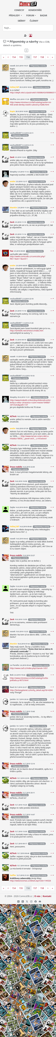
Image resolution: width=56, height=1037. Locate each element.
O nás (37, 896)
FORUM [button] (30, 15)
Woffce (13, 99)
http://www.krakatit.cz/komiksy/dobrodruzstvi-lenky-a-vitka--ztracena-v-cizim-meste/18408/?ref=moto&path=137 (30, 402)
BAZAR (43, 15)
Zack (12, 157)
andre (12, 181)
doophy (13, 171)
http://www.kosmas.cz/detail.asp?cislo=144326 (30, 880)
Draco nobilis (16, 466)
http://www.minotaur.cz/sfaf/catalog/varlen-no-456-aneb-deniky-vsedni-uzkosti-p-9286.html (30, 103)
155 (21, 57)
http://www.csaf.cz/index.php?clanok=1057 (29, 668)
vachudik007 (16, 133)
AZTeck (13, 416)
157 (35, 57)
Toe (11, 251)
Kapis (12, 111)
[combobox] (28, 28)
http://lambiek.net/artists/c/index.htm (26, 330)
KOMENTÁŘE (35, 10)
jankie (13, 699)
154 (14, 57)
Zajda (12, 507)
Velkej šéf (14, 87)
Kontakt (47, 896)
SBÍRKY (21, 20)
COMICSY (19, 10)
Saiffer (13, 875)
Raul (12, 687)
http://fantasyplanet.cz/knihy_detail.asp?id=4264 (31, 690)
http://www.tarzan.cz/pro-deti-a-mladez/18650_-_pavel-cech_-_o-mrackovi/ (29, 437)
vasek (12, 65)
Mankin (13, 207)
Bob (12, 675)
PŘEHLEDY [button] (14, 15)
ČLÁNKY (34, 20)
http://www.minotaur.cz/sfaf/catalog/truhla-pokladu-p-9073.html (29, 679)
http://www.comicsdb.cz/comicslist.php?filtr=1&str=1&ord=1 (27, 257)
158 (42, 57)
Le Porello (14, 665)
